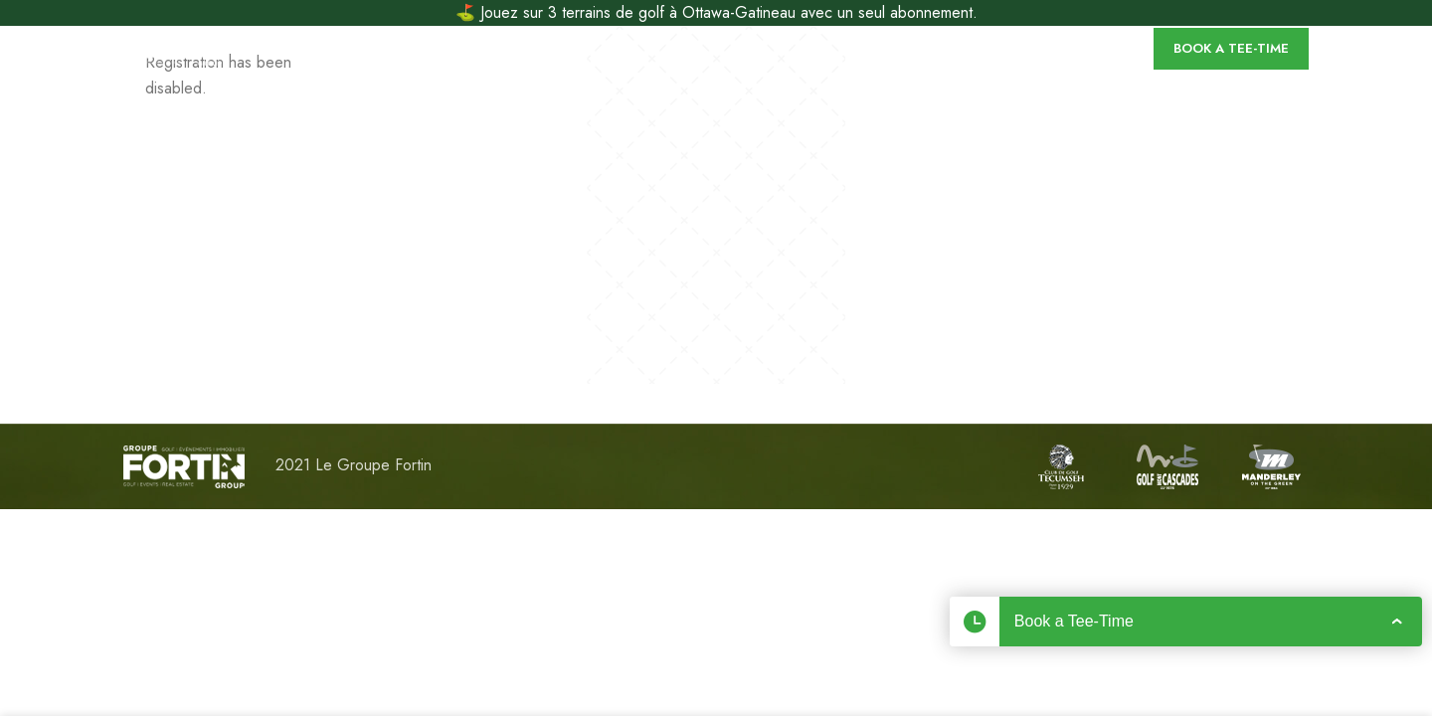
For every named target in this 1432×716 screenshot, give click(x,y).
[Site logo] (172, 46)
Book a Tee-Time (1231, 48)
